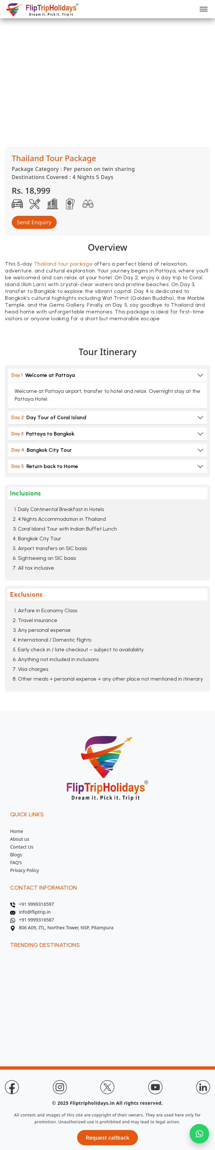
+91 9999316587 (32, 920)
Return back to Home (44, 466)
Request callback (107, 1138)
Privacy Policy (24, 870)
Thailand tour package (63, 264)
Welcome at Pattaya (43, 375)
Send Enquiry (34, 222)
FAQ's (16, 862)
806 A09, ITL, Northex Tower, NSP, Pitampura (61, 927)
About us (19, 839)
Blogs (16, 855)
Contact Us (21, 847)
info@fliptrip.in (30, 912)
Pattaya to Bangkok (42, 434)
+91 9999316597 (32, 904)
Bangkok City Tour (41, 450)
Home (16, 831)
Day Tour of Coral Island (48, 417)
